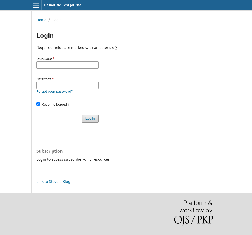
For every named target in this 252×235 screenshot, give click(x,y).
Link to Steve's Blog (53, 181)
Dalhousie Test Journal (63, 5)
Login (90, 118)
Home (41, 19)
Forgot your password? (54, 91)
